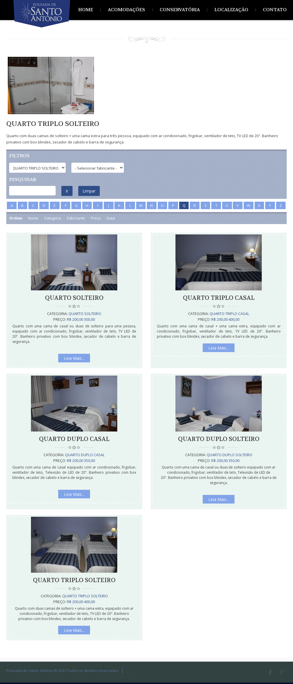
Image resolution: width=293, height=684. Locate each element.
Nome (33, 218)
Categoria (52, 218)
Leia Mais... (74, 358)
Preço (96, 218)
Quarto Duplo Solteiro (218, 439)
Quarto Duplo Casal (74, 439)
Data (111, 218)
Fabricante (76, 218)
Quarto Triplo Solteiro (74, 580)
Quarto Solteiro (74, 298)
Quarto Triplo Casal (219, 298)
